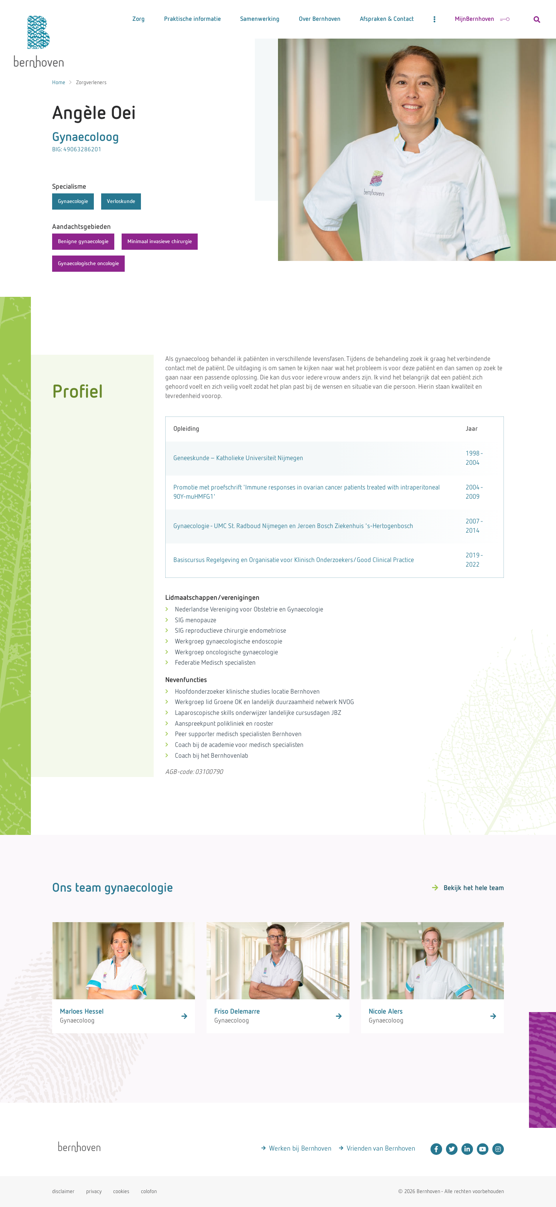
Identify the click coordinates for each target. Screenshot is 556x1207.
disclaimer (63, 1191)
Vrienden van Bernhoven (381, 1148)
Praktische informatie (192, 19)
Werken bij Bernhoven (300, 1148)
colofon (149, 1191)
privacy (94, 1191)
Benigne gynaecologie (83, 241)
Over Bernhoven (320, 19)
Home (58, 82)
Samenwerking (260, 19)
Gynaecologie (73, 201)
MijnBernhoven (482, 19)
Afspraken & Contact (387, 19)
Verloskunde (121, 201)
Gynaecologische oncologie (88, 263)
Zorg (138, 19)
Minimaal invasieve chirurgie (159, 241)
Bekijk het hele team (474, 888)
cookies (121, 1191)
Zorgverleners (91, 82)
